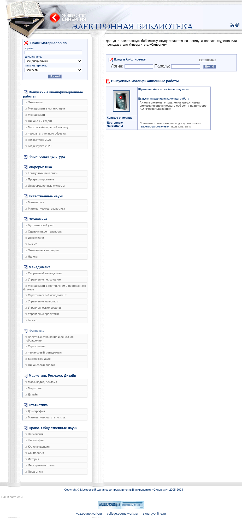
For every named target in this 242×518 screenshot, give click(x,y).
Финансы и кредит (38, 121)
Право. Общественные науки (51, 428)
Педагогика (34, 471)
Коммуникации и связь (41, 173)
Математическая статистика (45, 417)
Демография (35, 411)
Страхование (35, 346)
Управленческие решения (43, 307)
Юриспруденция (37, 446)
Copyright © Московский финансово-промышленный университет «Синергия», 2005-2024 (123, 489)
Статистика (36, 405)
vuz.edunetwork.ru (89, 513)
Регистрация (207, 59)
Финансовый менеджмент (43, 352)
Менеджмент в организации (45, 108)
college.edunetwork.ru (122, 513)
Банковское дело (38, 358)
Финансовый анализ (40, 365)
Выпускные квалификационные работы (53, 94)
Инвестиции (34, 237)
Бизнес (31, 244)
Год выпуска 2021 (38, 139)
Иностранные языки (40, 465)
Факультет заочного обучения (46, 133)
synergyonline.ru (154, 513)
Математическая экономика (45, 208)
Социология (34, 452)
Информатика (38, 167)
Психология (34, 434)
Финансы (34, 331)
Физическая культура (44, 157)
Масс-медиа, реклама (41, 381)
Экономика (34, 102)
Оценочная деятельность (43, 231)
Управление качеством (41, 301)
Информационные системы (44, 185)
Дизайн (31, 394)
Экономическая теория (42, 250)
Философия (34, 440)
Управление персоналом (43, 279)
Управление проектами (42, 313)
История (32, 459)
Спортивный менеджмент (43, 273)
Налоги (31, 256)
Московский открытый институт (47, 127)
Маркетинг (33, 388)
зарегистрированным (155, 126)
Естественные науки (43, 196)
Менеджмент (35, 114)
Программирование (39, 179)
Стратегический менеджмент (46, 295)
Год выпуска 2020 (38, 146)
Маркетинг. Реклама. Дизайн (50, 376)
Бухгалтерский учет (39, 225)
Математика (34, 202)
